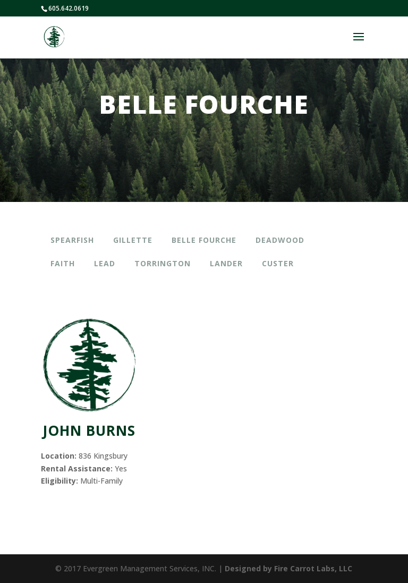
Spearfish (72, 240)
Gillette (132, 240)
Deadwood (280, 240)
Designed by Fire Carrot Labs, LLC (288, 568)
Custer (278, 263)
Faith (62, 263)
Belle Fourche (204, 240)
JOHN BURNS (88, 430)
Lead (104, 263)
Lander (226, 263)
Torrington (162, 263)
